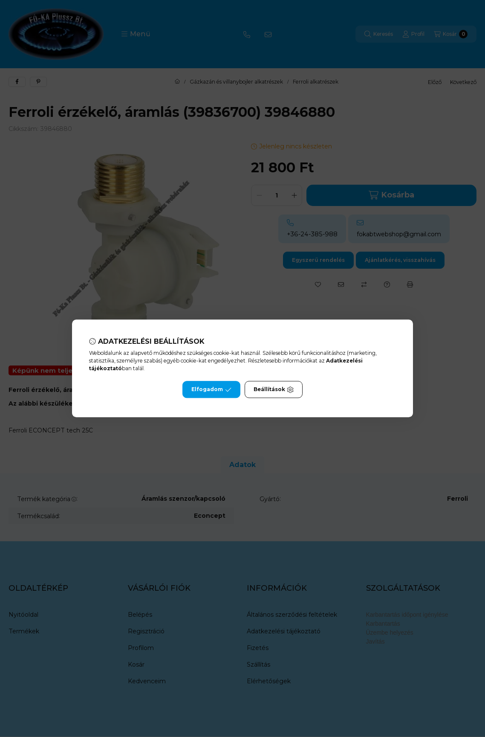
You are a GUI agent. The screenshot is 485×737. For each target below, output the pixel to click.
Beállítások (274, 389)
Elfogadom (211, 389)
